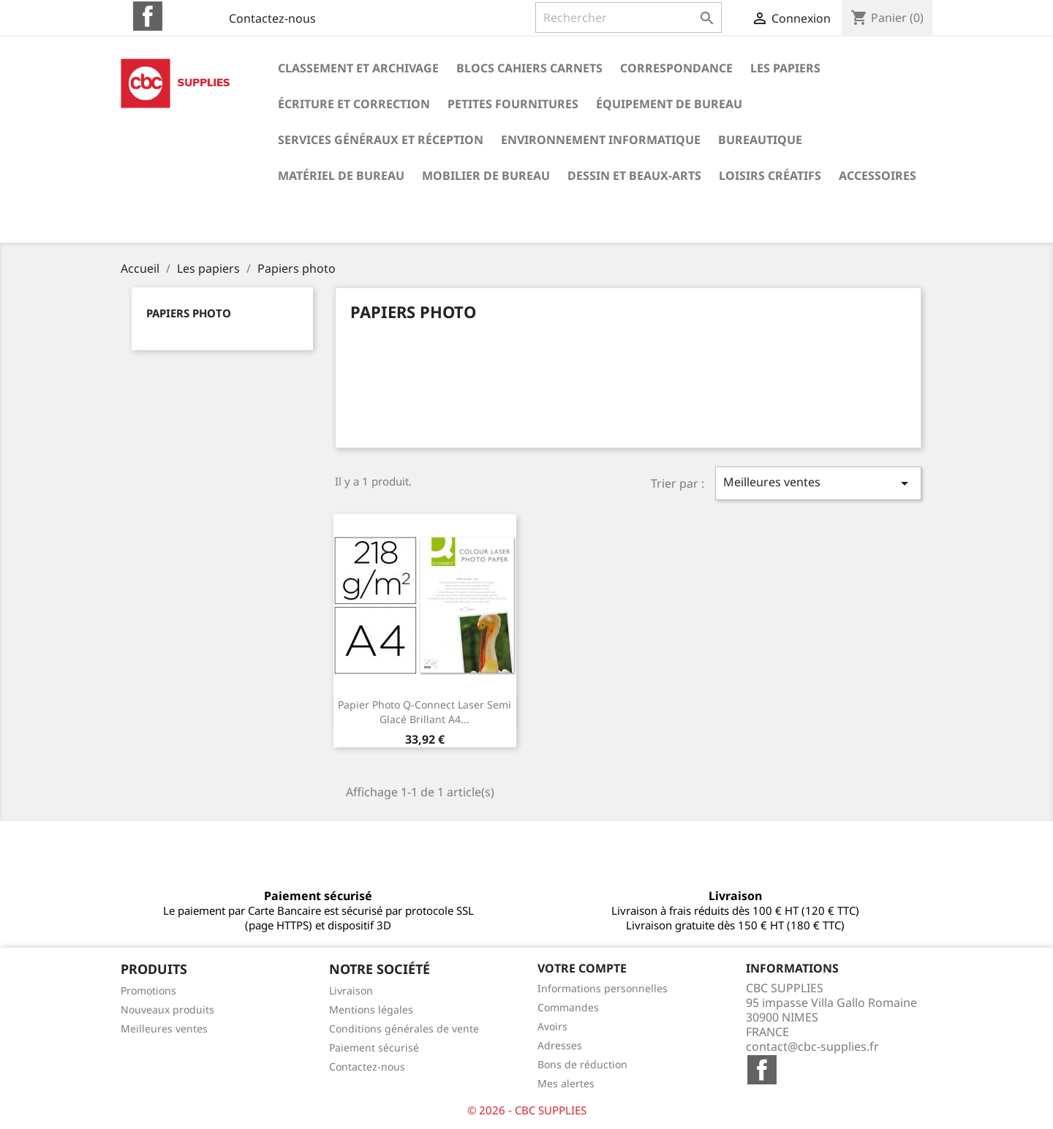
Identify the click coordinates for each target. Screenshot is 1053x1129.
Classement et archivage (358, 68)
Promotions (148, 990)
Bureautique (760, 140)
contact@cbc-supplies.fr (812, 1046)
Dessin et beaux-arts (634, 175)
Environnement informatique (601, 140)
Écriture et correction (354, 104)
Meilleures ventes (818, 483)
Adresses (559, 1045)
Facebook (147, 16)
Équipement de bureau (669, 104)
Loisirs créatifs (770, 175)
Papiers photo (188, 313)
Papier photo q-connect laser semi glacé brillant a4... (424, 712)
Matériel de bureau (341, 175)
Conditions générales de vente (404, 1028)
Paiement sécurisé (374, 1047)
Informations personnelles (602, 988)
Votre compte (582, 968)
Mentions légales (371, 1009)
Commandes (568, 1007)
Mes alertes (566, 1083)
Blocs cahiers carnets (529, 68)
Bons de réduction (582, 1064)
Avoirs (552, 1026)
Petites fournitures (513, 104)
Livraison (351, 990)
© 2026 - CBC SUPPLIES (526, 1110)
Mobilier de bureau (486, 175)
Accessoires (877, 175)
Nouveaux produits (167, 1009)
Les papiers (785, 68)
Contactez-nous (272, 18)
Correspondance (676, 68)
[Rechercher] (628, 17)
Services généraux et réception (380, 140)
